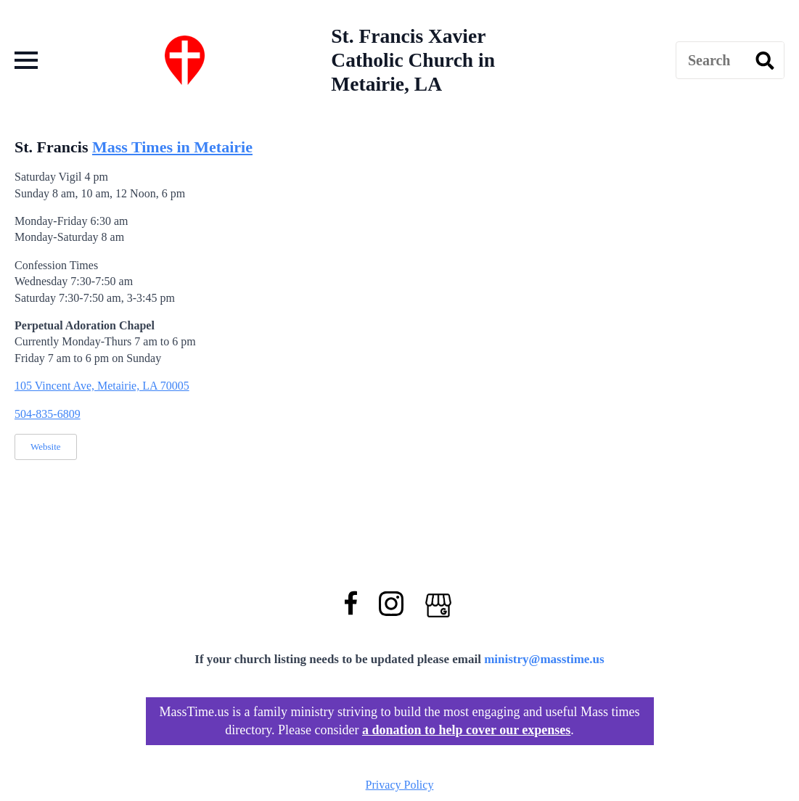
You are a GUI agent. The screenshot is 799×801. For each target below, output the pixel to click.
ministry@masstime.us (544, 659)
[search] (765, 61)
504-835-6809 (48, 414)
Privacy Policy (400, 785)
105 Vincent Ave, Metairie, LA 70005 (102, 385)
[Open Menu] (26, 60)
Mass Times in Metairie (172, 147)
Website (45, 446)
